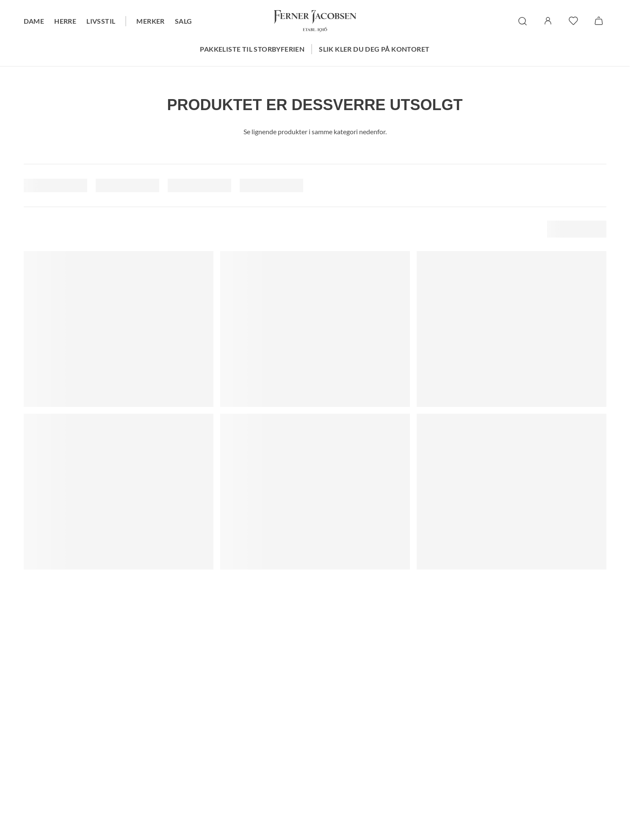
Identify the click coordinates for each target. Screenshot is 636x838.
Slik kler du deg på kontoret (374, 49)
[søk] (522, 21)
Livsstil (100, 21)
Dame (34, 21)
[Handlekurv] (598, 21)
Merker (150, 21)
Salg (183, 21)
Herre (65, 21)
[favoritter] (573, 21)
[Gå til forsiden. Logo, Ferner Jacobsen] (315, 21)
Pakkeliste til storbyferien (252, 49)
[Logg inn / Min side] (548, 21)
